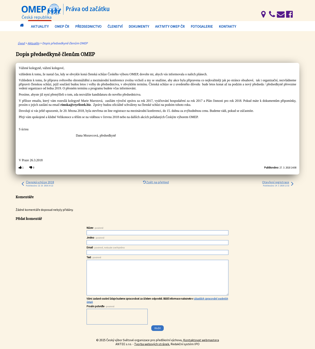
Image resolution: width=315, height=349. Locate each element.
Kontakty (227, 26)
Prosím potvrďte (101, 306)
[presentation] (117, 317)
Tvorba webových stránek (151, 344)
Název (95, 228)
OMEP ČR (62, 26)
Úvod (22, 25)
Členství (115, 26)
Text (94, 257)
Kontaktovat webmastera (201, 340)
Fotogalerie (202, 26)
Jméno (95, 237)
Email (106, 247)
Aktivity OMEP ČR (170, 26)
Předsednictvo (88, 26)
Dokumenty (139, 26)
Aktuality (40, 26)
